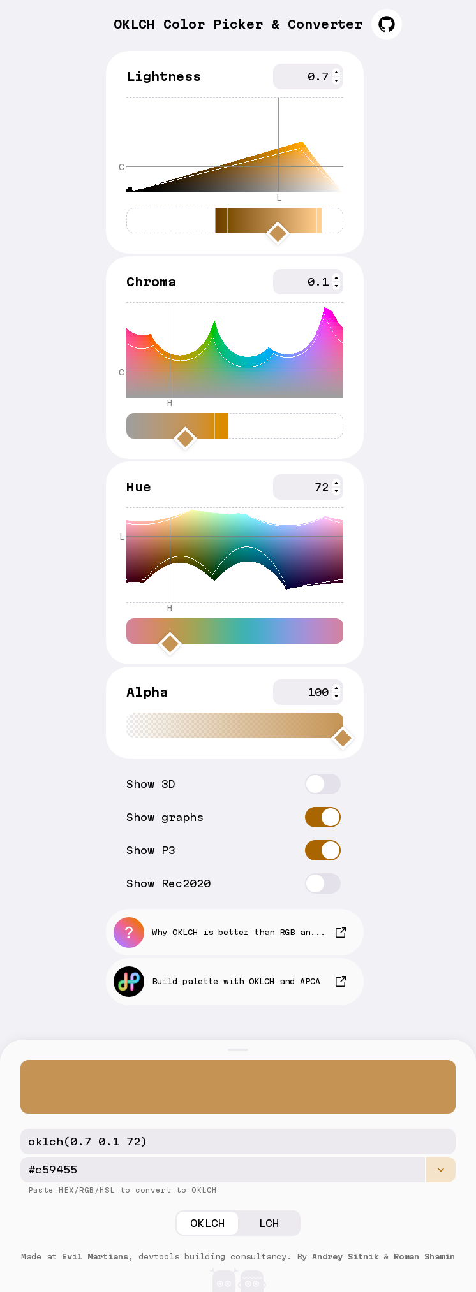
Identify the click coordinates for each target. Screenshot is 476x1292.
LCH (268, 1223)
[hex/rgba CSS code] (222, 1169)
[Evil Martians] (238, 1276)
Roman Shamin (424, 1256)
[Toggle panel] (238, 1050)
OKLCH (207, 1223)
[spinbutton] (308, 76)
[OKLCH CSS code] (238, 1141)
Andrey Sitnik (345, 1256)
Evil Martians (95, 1256)
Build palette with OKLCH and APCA (217, 981)
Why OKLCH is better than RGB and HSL (225, 932)
